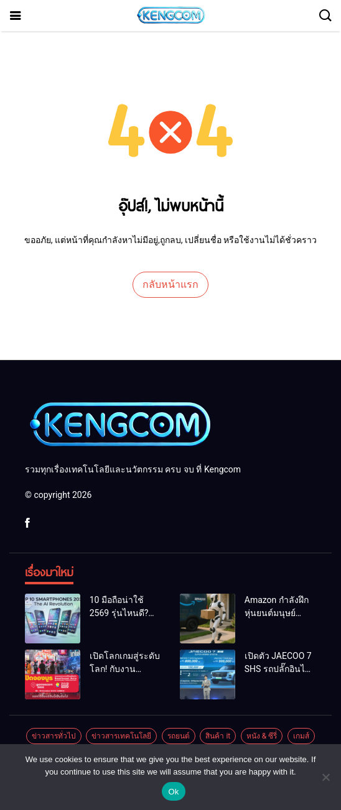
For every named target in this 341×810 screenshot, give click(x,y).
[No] (325, 777)
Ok (173, 791)
